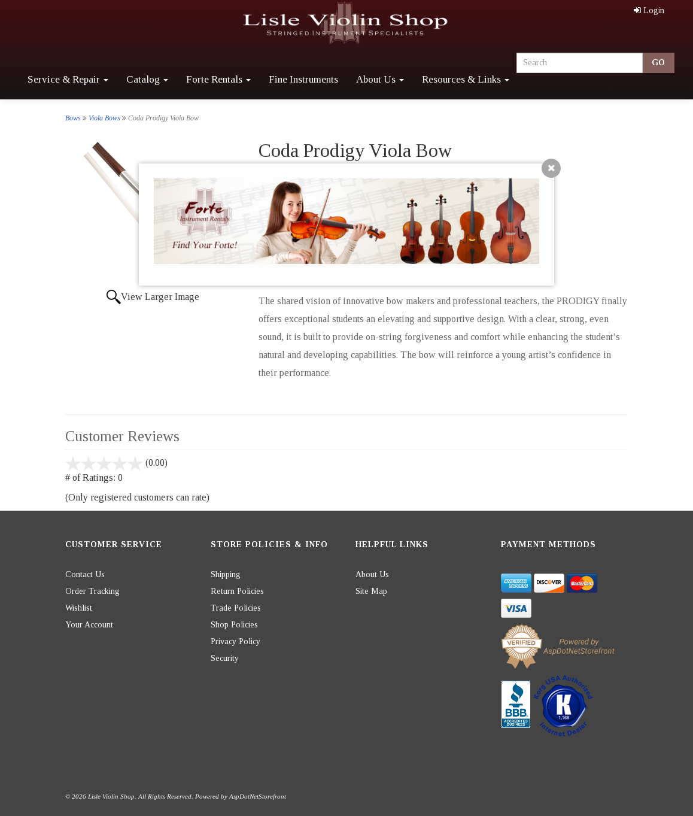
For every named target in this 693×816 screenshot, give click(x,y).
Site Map (371, 591)
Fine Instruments (303, 79)
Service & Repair (68, 79)
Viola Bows (104, 118)
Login (649, 10)
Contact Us (85, 574)
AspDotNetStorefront (257, 796)
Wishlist (78, 607)
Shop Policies (234, 624)
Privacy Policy (235, 641)
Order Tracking (92, 591)
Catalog (147, 79)
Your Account (89, 624)
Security (225, 658)
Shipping (226, 574)
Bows (73, 118)
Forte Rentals (218, 79)
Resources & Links (465, 79)
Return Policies (237, 591)
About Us (380, 79)
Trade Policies (236, 607)
